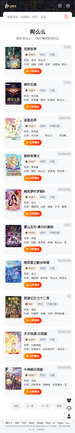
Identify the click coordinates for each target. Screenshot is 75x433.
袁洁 (33, 60)
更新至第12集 (64, 332)
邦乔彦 (34, 131)
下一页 (45, 406)
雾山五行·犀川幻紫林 (38, 227)
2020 (42, 197)
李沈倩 (60, 171)
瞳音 (43, 100)
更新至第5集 (64, 118)
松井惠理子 (49, 349)
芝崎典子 (36, 349)
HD (69, 296)
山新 (43, 206)
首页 (16, 406)
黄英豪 (34, 167)
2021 (42, 54)
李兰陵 (67, 242)
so (54, 423)
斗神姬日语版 (33, 369)
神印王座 (30, 84)
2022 (42, 90)
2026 (42, 126)
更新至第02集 (64, 261)
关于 (10, 423)
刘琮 (50, 313)
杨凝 (50, 206)
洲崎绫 (46, 384)
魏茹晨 (34, 206)
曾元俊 (34, 96)
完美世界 (30, 49)
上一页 (30, 406)
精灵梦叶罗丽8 (34, 191)
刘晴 (40, 64)
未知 (33, 380)
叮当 (57, 206)
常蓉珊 (34, 100)
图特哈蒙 (59, 313)
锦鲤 (33, 64)
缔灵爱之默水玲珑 (36, 262)
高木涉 (61, 349)
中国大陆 (54, 126)
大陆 (52, 54)
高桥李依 (36, 384)
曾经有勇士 (32, 156)
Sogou (61, 423)
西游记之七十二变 (36, 298)
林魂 (33, 238)
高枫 (43, 313)
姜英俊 (51, 171)
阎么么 (65, 64)
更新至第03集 (64, 154)
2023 (42, 232)
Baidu (31, 423)
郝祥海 (44, 278)
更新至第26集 (64, 189)
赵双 (47, 64)
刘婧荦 (34, 313)
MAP (17, 423)
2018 (42, 339)
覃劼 (33, 309)
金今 (33, 202)
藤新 (69, 100)
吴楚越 (56, 64)
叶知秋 (51, 100)
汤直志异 (30, 120)
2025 (42, 161)
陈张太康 (64, 278)
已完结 (67, 47)
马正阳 (34, 135)
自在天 (41, 60)
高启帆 (62, 135)
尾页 (59, 406)
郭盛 (33, 242)
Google (40, 423)
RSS (24, 423)
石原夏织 (57, 384)
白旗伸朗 (36, 345)
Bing (48, 423)
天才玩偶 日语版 (35, 333)
